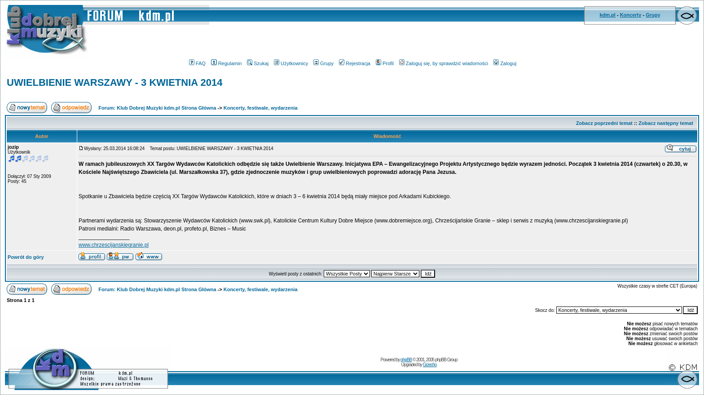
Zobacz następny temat (665, 123)
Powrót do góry (26, 257)
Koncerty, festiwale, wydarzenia (261, 108)
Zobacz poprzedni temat (604, 123)
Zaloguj (504, 63)
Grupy (653, 15)
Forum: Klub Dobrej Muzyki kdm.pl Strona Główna (157, 108)
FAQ (197, 63)
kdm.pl (607, 15)
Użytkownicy (291, 63)
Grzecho (430, 364)
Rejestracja (354, 63)
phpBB (406, 359)
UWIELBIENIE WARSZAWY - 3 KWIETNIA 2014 (114, 82)
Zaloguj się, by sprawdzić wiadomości (443, 63)
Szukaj (257, 63)
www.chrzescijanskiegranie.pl (114, 245)
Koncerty (631, 15)
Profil (385, 63)
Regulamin (226, 63)
